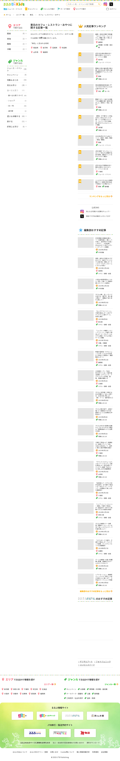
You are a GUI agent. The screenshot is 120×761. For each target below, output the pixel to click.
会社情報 (104, 752)
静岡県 (100, 362)
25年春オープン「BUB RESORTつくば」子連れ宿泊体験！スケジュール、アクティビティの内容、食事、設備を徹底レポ (103, 374)
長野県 (100, 271)
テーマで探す (65, 9)
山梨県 (100, 474)
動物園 (96, 693)
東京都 (6, 689)
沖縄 (99, 343)
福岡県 (42, 693)
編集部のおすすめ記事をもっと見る (95, 591)
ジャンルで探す (49, 9)
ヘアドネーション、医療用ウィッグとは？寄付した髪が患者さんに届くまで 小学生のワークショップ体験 (103, 577)
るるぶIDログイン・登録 (39, 752)
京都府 (15, 693)
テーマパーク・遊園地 (74, 693)
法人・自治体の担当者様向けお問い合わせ (68, 742)
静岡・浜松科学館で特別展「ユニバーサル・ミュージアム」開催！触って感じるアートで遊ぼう (103, 36)
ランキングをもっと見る (99, 196)
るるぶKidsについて (20, 752)
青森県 (35, 47)
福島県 (45, 52)
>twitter (111, 4)
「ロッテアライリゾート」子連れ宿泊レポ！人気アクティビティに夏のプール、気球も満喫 (103, 313)
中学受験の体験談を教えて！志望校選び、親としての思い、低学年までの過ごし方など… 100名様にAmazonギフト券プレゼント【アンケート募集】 (103, 242)
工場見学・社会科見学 (74, 698)
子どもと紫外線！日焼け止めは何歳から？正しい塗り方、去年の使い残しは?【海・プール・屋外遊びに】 (104, 395)
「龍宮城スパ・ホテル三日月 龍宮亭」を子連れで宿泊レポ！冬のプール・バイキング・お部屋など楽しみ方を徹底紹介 (104, 486)
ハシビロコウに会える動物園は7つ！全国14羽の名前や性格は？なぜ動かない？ (103, 182)
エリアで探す (81, 9)
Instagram (105, 4)
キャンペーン (33, 9)
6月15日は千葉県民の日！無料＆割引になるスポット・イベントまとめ (103, 167)
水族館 (82, 689)
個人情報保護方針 (83, 752)
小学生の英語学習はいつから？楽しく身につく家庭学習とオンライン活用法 (103, 281)
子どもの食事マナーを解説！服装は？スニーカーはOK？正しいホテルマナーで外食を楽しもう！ (104, 526)
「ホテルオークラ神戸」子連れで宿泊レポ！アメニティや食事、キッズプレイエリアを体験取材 (103, 542)
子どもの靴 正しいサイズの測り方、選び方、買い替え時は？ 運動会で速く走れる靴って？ (103, 297)
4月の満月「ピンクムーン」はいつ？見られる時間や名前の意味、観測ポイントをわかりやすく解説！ (104, 153)
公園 (88, 693)
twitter (82, 216)
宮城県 (54, 47)
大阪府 (6, 693)
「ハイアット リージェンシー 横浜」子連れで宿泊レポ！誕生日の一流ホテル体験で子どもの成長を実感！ (104, 506)
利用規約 (95, 752)
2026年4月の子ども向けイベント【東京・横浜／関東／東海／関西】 (103, 138)
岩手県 (45, 47)
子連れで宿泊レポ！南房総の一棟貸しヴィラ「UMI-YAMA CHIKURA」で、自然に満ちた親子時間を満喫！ (103, 445)
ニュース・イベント (15, 9)
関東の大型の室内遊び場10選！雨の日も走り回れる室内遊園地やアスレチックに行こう (103, 71)
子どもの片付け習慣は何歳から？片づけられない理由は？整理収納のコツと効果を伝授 (103, 428)
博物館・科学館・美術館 (98, 689)
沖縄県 (105, 343)
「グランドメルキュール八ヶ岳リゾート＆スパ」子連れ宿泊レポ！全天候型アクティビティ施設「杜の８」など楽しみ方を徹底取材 (103, 465)
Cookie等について (67, 752)
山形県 (35, 52)
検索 (99, 4)
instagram (82, 211)
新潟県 (100, 322)
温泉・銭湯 (91, 698)
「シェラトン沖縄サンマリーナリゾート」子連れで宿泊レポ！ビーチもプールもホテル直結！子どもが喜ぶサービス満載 (103, 334)
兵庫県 (100, 551)
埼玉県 (35, 689)
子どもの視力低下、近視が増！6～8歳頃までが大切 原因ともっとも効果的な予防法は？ (103, 411)
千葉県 (100, 453)
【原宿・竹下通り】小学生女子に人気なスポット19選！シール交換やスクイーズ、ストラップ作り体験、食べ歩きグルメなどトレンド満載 (103, 120)
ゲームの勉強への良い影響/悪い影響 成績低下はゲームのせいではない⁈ (104, 561)
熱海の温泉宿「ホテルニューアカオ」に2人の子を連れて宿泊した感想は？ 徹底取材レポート (104, 354)
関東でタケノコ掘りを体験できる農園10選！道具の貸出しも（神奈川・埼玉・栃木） (103, 101)
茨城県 (100, 384)
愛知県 (33, 693)
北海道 (44, 689)
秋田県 (64, 47)
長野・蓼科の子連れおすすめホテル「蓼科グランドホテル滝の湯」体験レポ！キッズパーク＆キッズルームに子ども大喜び (103, 261)
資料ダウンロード (93, 742)
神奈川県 (101, 515)
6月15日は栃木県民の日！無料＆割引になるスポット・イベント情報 (103, 55)
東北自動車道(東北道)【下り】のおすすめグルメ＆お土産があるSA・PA (103, 86)
